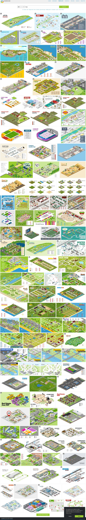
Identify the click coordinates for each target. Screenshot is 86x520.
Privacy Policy (3, 519)
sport (57, 9)
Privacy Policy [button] (68, 513)
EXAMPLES (67, 1)
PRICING (72, 1)
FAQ (84, 519)
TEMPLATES (60, 1)
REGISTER (83, 1)
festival (37, 9)
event (25, 9)
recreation (53, 9)
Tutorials (80, 519)
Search (64, 7)
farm (35, 9)
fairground (31, 9)
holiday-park (48, 9)
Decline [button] (70, 516)
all (22, 9)
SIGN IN (77, 1)
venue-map (61, 9)
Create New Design (43, 514)
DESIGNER (54, 1)
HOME (49, 1)
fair (27, 9)
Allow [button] (79, 516)
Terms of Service (10, 519)
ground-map (42, 9)
